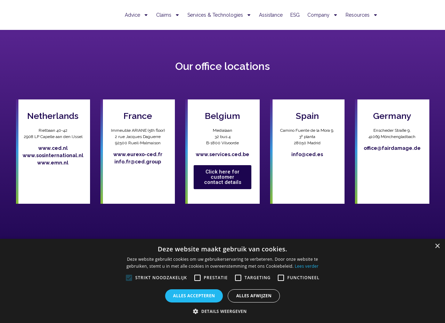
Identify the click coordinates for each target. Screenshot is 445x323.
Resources (362, 15)
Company (322, 15)
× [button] (437, 246)
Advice (136, 15)
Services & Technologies (219, 15)
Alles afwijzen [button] (254, 296)
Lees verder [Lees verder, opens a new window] (307, 266)
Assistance (271, 15)
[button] (222, 311)
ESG (295, 15)
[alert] (222, 281)
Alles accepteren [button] (194, 296)
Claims (168, 15)
